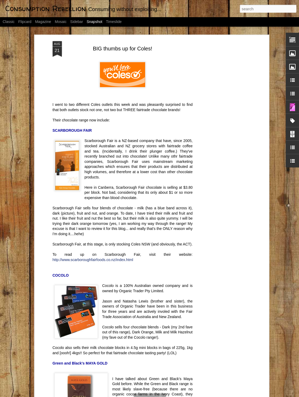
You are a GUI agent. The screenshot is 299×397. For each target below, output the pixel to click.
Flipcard (24, 22)
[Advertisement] (221, 100)
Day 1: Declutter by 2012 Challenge (108, 377)
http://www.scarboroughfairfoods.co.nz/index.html (93, 235)
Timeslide (114, 22)
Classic (9, 22)
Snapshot (94, 22)
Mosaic (60, 22)
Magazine (43, 22)
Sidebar (76, 22)
